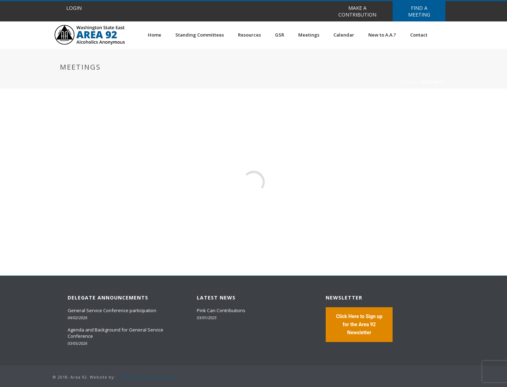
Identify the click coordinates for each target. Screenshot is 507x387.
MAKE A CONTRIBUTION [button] (357, 11)
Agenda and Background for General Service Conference (115, 333)
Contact (418, 35)
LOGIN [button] (74, 8)
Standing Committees (199, 35)
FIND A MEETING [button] (419, 11)
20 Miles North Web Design (146, 377)
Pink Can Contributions (221, 310)
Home (154, 35)
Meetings (308, 35)
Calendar (343, 35)
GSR (279, 35)
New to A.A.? (382, 35)
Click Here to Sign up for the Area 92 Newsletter (359, 324)
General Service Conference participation (112, 310)
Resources (249, 35)
